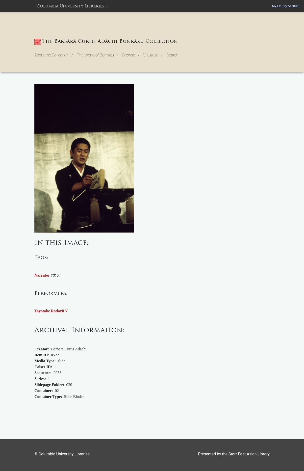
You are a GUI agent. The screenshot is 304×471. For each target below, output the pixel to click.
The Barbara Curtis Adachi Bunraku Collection (106, 41)
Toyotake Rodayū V (51, 311)
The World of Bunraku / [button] (97, 55)
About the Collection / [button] (53, 55)
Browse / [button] (130, 55)
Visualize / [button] (153, 55)
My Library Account (286, 6)
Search (172, 55)
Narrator (42, 275)
